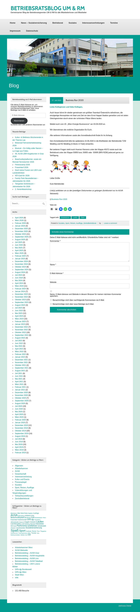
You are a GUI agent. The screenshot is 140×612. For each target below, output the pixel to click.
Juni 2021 (19, 376)
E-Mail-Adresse (57, 273)
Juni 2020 (19, 409)
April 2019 (19, 447)
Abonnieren (19, 121)
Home (12, 23)
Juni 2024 (19, 278)
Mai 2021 (18, 379)
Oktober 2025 (20, 234)
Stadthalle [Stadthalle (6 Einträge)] (28, 531)
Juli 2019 (18, 439)
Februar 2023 (20, 321)
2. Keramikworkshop (23, 189)
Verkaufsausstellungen (24, 496)
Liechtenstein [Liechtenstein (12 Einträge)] (16, 524)
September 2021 (21, 368)
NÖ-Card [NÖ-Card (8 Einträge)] (13, 526)
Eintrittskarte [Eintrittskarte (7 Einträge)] (38, 517)
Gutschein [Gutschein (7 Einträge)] (37, 519)
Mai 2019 (18, 444)
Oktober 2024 (20, 267)
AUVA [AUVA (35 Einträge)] (14, 515)
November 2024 (21, 264)
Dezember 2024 (21, 261)
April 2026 (19, 218)
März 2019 (19, 450)
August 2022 (20, 338)
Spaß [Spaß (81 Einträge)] (15, 530)
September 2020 (21, 401)
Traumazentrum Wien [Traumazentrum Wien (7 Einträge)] (24, 533)
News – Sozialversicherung (34, 23)
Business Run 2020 (59, 199)
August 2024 (20, 272)
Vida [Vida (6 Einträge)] (38, 533)
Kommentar (55, 241)
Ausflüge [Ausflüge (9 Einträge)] (36, 513)
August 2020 (20, 403)
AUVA (17, 471)
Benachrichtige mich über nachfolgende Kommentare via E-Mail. (79, 300)
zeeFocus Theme (125, 606)
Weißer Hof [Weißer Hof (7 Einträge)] (24, 535)
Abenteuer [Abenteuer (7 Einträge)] (14, 513)
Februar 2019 (20, 453)
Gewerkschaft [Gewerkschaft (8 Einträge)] (22, 519)
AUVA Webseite (21, 550)
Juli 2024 (18, 275)
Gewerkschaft (20, 474)
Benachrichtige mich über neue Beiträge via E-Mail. (73, 304)
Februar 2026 (20, 223)
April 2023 (19, 316)
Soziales (73, 23)
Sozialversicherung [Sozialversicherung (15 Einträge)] (34, 528)
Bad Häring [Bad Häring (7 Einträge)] (21, 515)
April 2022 (19, 349)
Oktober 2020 (20, 398)
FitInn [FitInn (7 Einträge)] (44, 517)
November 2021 (21, 362)
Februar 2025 (20, 256)
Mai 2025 (18, 248)
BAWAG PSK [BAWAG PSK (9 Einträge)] (29, 516)
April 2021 (19, 382)
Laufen (75, 217)
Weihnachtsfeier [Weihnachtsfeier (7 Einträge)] (15, 535)
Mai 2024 (18, 280)
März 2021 (19, 384)
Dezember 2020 (21, 392)
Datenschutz (32, 31)
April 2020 (19, 414)
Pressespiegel (20, 482)
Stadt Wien (19, 575)
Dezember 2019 (21, 425)
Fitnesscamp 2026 (22, 165)
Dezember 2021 (21, 360)
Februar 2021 (20, 387)
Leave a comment (110, 223)
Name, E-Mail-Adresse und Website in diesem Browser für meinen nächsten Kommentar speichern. (85, 295)
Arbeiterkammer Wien (24, 547)
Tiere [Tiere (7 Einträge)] (38, 531)
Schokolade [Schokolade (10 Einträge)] (42, 526)
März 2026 (19, 220)
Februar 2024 (20, 289)
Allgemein (19, 466)
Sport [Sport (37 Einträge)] (22, 530)
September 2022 (21, 335)
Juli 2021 (18, 373)
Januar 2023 (20, 324)
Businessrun (65, 217)
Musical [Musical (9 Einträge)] (32, 524)
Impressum (15, 31)
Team (83, 217)
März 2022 (19, 351)
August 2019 (20, 436)
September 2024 (21, 270)
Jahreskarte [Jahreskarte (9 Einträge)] (15, 522)
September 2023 (21, 302)
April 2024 (19, 283)
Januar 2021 (20, 390)
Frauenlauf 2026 (21, 167)
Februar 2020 (20, 420)
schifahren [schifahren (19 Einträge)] (32, 525)
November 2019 (21, 428)
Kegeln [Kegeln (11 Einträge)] (27, 522)
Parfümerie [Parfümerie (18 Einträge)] (22, 525)
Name (53, 265)
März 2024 (19, 286)
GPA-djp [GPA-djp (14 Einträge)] (30, 519)
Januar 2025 (20, 259)
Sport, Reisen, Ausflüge (73, 223)
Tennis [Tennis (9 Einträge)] (34, 531)
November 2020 (21, 395)
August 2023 (20, 305)
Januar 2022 (20, 357)
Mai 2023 (18, 313)
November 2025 (21, 231)
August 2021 (20, 371)
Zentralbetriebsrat (89, 223)
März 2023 (19, 319)
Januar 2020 (20, 423)
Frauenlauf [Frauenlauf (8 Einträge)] (14, 519)
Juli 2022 (18, 341)
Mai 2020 (18, 412)
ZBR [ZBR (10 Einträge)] (29, 535)
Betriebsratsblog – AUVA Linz (27, 558)
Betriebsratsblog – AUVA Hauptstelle (29, 556)
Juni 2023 (19, 311)
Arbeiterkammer (21, 468)
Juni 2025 (19, 245)
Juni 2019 (19, 442)
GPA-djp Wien (20, 572)
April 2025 (19, 250)
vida (16, 578)
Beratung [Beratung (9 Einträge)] (27, 517)
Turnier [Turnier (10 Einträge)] (33, 533)
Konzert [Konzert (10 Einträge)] (33, 522)
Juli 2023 (18, 308)
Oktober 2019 (20, 431)
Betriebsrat (57, 23)
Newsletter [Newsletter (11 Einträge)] (40, 524)
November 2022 (21, 330)
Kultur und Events (22, 479)
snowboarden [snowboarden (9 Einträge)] (20, 528)
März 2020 (19, 417)
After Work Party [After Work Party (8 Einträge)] (22, 513)
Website (53, 282)
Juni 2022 (19, 343)
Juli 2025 (18, 242)
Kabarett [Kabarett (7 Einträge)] (21, 522)
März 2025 (19, 253)
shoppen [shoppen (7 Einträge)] (13, 528)
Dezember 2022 (21, 327)
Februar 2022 (20, 354)
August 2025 (20, 239)
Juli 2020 (18, 406)
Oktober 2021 (20, 365)
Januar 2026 (20, 226)
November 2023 (21, 297)
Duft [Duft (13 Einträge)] (32, 517)
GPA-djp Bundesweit (23, 569)
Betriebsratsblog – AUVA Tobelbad (29, 561)
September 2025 (21, 237)
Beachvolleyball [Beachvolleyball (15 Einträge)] (17, 517)
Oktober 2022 (20, 332)
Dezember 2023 (21, 294)
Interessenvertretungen (93, 23)
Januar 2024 (20, 291)
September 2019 (21, 433)
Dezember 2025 (21, 229)
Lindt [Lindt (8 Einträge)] (22, 524)
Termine (114, 23)
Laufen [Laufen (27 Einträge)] (40, 521)
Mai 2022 (18, 346)
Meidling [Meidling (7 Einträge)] (27, 524)
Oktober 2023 (20, 300)
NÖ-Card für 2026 (22, 176)
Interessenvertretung (23, 477)
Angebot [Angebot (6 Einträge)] (30, 513)
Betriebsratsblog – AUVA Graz (27, 553)
